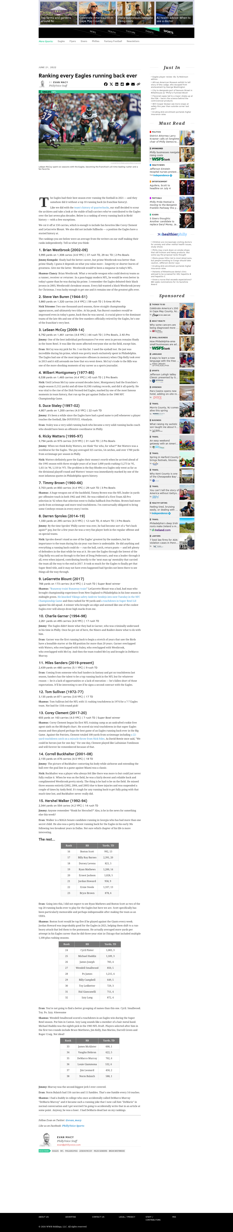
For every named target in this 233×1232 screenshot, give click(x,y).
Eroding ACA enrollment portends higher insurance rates (171, 113)
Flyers (73, 41)
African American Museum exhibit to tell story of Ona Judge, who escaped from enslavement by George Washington (171, 84)
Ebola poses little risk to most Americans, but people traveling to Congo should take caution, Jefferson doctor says (171, 260)
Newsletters (133, 41)
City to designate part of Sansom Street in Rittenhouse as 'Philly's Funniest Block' (171, 91)
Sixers (84, 41)
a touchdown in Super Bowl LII (118, 601)
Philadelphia (71, 1151)
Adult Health (158, 321)
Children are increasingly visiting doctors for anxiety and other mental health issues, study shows (171, 244)
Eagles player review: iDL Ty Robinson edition (169, 77)
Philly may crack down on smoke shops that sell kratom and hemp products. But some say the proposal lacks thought (170, 252)
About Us (44, 1216)
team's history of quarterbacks (91, 207)
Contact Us (98, 1216)
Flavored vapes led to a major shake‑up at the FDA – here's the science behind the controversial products (172, 98)
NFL (54, 91)
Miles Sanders (100, 1151)
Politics (156, 132)
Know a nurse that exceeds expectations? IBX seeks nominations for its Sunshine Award (171, 282)
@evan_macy (73, 1120)
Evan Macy (60, 82)
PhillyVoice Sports (73, 1125)
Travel (155, 403)
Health (112, 31)
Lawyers (156, 536)
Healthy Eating (159, 503)
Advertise (70, 1216)
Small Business (160, 337)
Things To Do (158, 304)
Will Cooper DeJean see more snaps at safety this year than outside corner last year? (170, 106)
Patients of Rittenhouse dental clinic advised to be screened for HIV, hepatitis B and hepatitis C (171, 274)
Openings (157, 387)
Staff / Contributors (153, 1218)
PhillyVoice (59, 33)
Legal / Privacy (127, 1216)
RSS (174, 1216)
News (93, 32)
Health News (158, 165)
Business (156, 420)
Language (157, 354)
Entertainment (159, 181)
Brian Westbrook (117, 1151)
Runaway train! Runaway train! (69, 588)
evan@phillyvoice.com (69, 1144)
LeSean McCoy (85, 1151)
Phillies (95, 41)
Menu (43, 33)
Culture (130, 31)
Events (150, 31)
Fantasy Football (113, 41)
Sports (168, 32)
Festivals (157, 198)
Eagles (61, 41)
